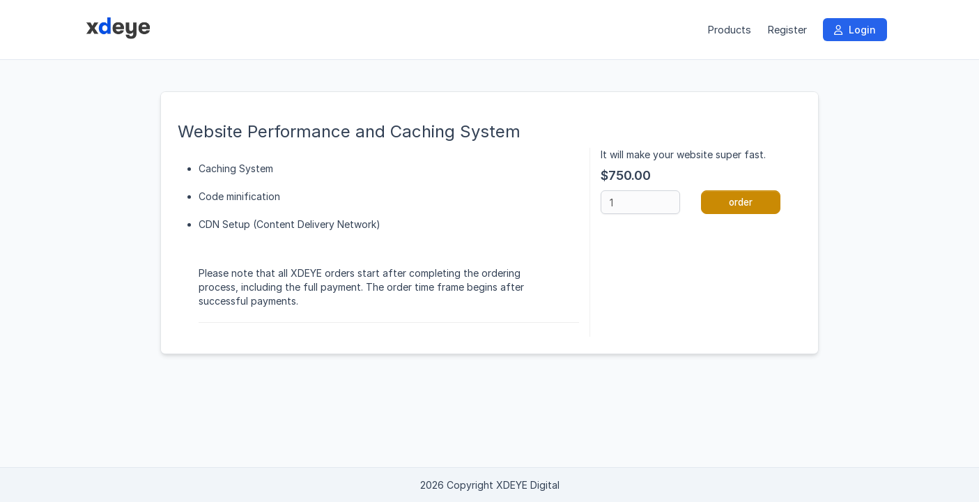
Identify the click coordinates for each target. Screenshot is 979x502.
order (741, 202)
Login (855, 30)
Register (787, 30)
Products (729, 30)
